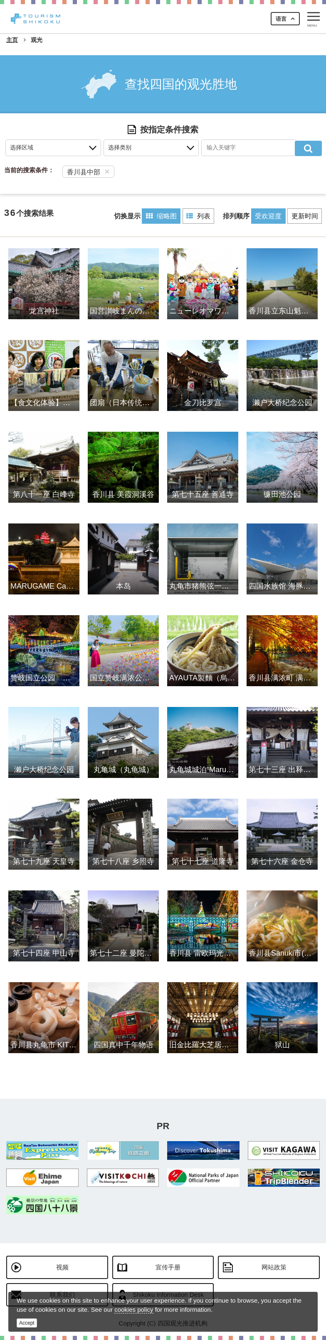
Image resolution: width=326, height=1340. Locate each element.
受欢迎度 (266, 216)
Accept (27, 1323)
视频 (62, 1266)
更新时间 (304, 216)
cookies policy (133, 1309)
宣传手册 (168, 1266)
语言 (281, 19)
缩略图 (156, 216)
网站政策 (274, 1266)
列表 (195, 216)
